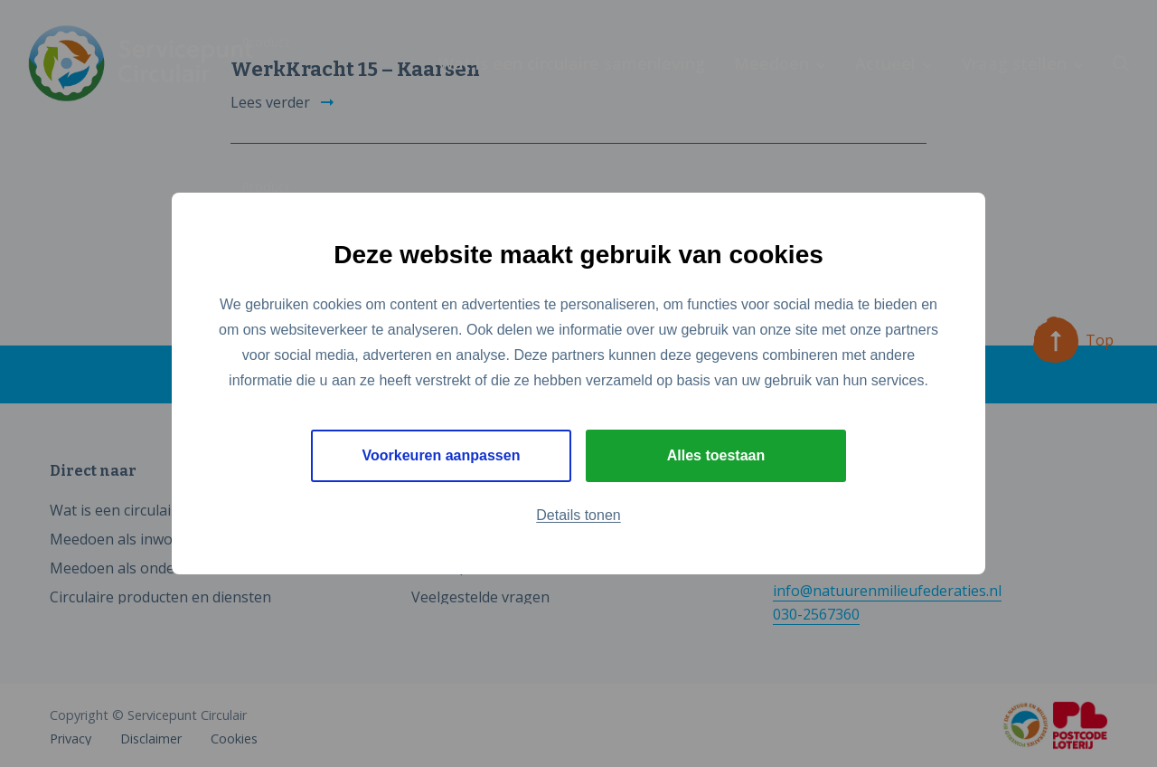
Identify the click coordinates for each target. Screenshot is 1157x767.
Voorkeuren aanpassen (441, 455)
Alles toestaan (716, 455)
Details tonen (578, 515)
